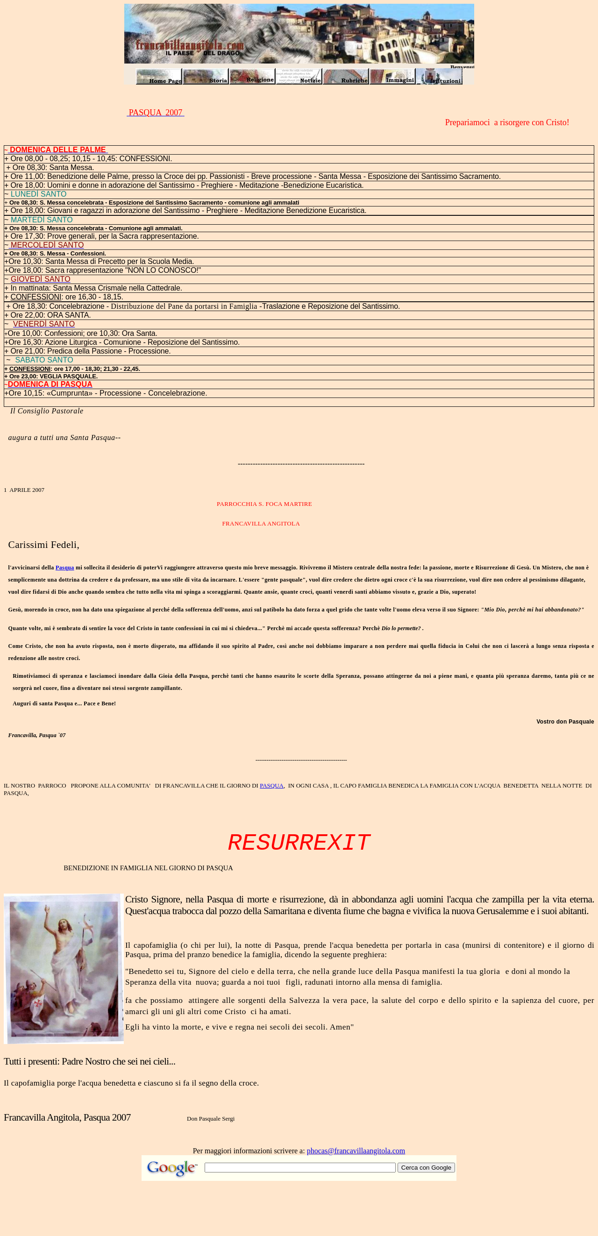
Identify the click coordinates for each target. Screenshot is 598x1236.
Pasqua (65, 567)
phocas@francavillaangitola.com (356, 1151)
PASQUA (272, 785)
